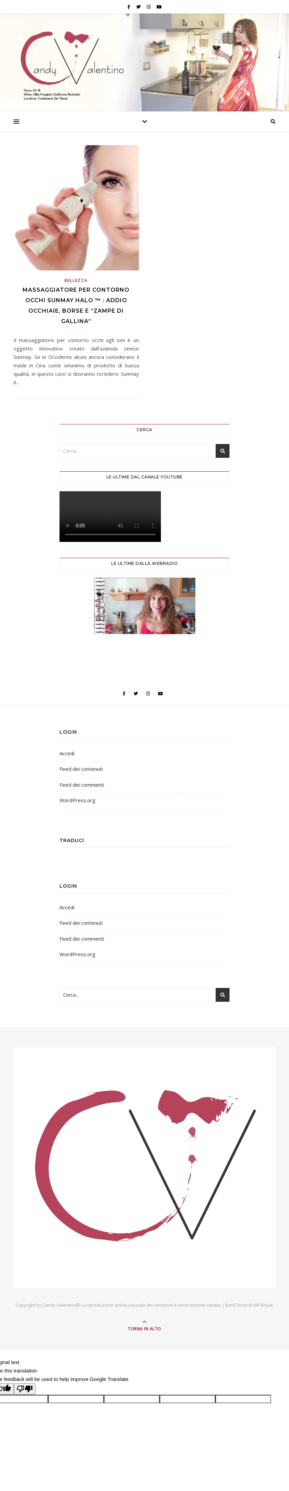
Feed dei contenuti (81, 768)
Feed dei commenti (81, 784)
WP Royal (262, 1305)
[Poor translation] (24, 1388)
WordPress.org (77, 800)
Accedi (66, 753)
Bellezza (76, 280)
